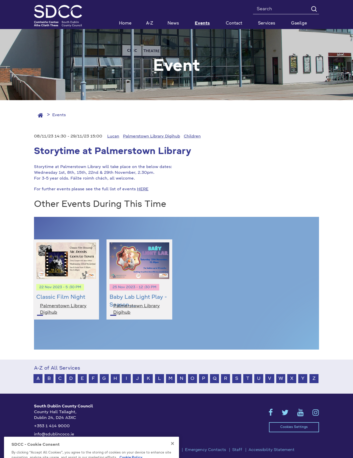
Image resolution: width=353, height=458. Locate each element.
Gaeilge (299, 23)
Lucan (113, 136)
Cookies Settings (294, 427)
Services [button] (266, 23)
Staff (237, 450)
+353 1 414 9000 (52, 426)
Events (59, 115)
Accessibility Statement (271, 450)
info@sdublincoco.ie (54, 434)
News (173, 23)
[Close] (172, 454)
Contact (234, 23)
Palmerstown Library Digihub (151, 136)
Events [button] (202, 23)
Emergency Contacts (205, 450)
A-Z (149, 23)
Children (192, 136)
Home (125, 23)
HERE (142, 189)
